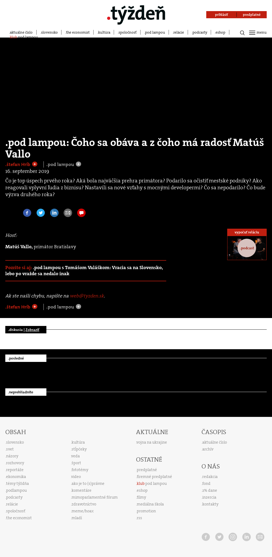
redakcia (210, 476)
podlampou (16, 490)
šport (76, 463)
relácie (178, 32)
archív (207, 449)
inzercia (209, 497)
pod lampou (155, 32)
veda (75, 456)
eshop (220, 32)
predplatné (147, 469)
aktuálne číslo (21, 32)
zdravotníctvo (84, 504)
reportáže (15, 469)
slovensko (49, 32)
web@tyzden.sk (87, 296)
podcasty (199, 32)
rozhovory (15, 463)
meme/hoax (83, 511)
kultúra (104, 32)
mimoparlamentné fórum (95, 497)
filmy (141, 497)
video (76, 476)
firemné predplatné (154, 476)
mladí (77, 518)
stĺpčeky (79, 449)
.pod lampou (60, 164)
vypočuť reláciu (247, 232)
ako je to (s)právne (88, 483)
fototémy (80, 469)
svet (10, 449)
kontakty (210, 504)
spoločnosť (128, 32)
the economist (78, 32)
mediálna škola (150, 504)
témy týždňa (17, 483)
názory (12, 456)
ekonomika (16, 476)
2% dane (209, 490)
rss (139, 518)
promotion (146, 511)
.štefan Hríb (18, 164)
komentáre (81, 490)
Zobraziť (32, 329)
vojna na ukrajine (152, 442)
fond (206, 483)
